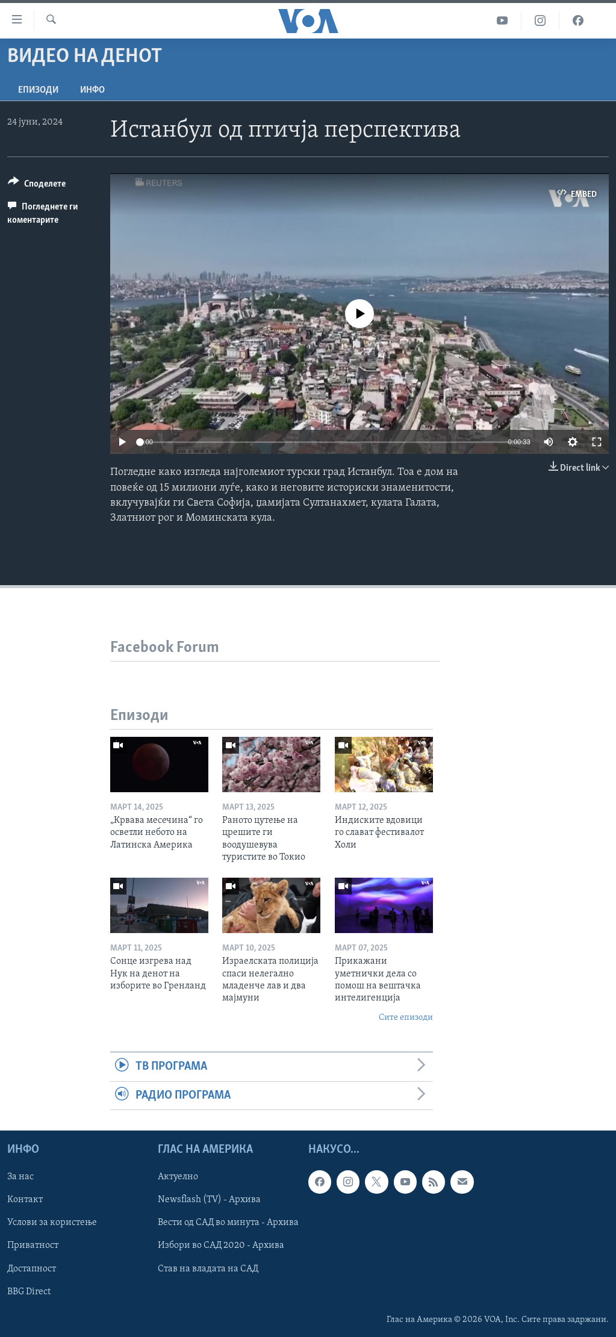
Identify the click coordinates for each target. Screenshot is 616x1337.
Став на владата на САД (208, 1268)
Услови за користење (52, 1222)
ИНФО (92, 90)
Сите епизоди (406, 1017)
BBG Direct (29, 1291)
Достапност (31, 1268)
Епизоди (38, 90)
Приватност (32, 1245)
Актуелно (178, 1177)
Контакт (25, 1200)
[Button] (37, 185)
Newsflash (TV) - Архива (209, 1200)
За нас (20, 1177)
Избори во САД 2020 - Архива (221, 1245)
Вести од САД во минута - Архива (228, 1222)
